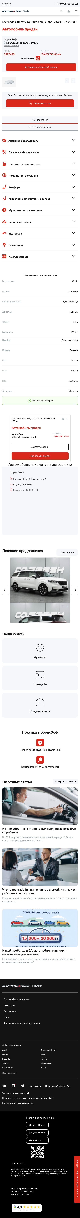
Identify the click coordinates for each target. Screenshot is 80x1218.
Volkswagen (46, 1063)
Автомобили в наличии (17, 999)
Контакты (9, 1005)
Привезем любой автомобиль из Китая (77, 1179)
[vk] (4, 1086)
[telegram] (22, 1086)
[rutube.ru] (13, 1086)
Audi (4, 1049)
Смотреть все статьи (65, 781)
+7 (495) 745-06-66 (50, 54)
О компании (10, 1011)
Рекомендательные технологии (17, 1103)
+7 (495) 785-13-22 (67, 3)
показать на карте (11, 45)
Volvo (43, 1067)
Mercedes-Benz (48, 1049)
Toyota (44, 1058)
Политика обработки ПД (57, 1086)
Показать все (67, 552)
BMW (5, 1054)
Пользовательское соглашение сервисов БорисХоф (27, 1098)
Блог (6, 1017)
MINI (43, 1054)
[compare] (68, 11)
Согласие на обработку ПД (15, 1092)
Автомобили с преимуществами (22, 1023)
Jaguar (5, 1063)
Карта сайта (35, 1086)
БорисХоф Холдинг (27, 1188)
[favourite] (61, 11)
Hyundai (6, 1058)
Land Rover (7, 1067)
